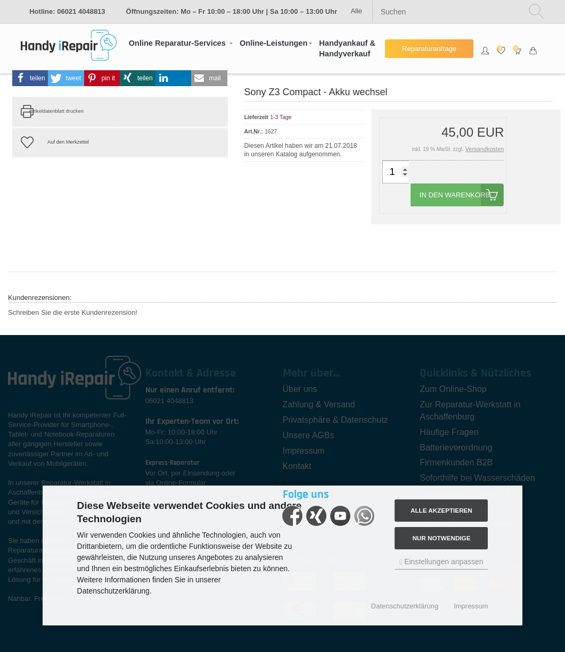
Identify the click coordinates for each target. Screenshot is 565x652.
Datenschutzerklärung (404, 606)
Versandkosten (484, 149)
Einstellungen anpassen (441, 561)
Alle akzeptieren (441, 510)
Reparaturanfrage (429, 49)
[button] (180, 43)
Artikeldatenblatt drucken (56, 111)
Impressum (471, 606)
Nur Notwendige (441, 537)
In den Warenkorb (462, 195)
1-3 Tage (280, 117)
